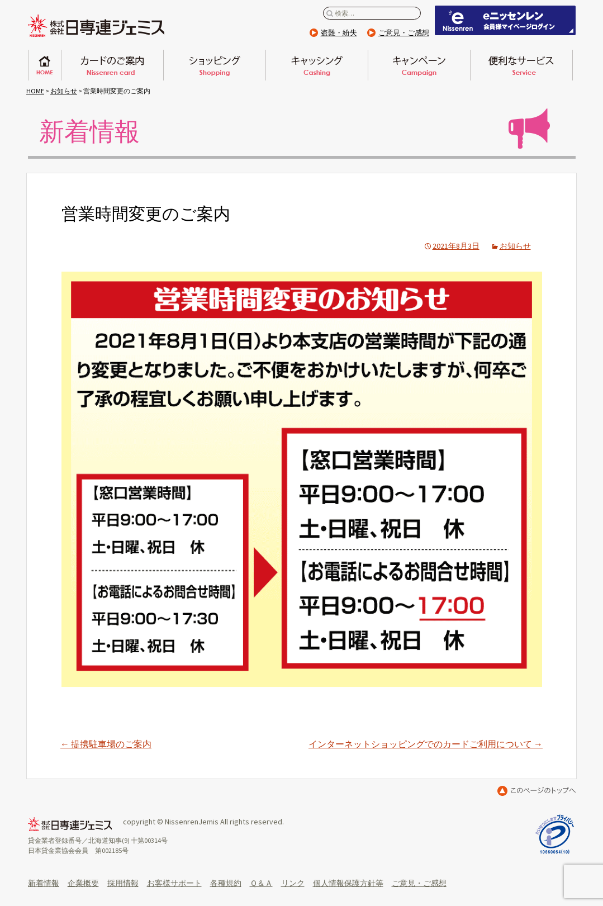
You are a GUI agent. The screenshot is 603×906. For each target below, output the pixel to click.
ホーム (44, 65)
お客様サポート (174, 883)
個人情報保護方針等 (348, 883)
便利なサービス (521, 65)
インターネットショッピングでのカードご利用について (425, 744)
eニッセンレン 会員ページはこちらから (505, 20)
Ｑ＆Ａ (261, 883)
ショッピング (214, 65)
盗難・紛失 (339, 32)
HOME (35, 91)
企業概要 (83, 883)
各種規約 (225, 883)
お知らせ (63, 91)
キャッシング (316, 65)
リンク (293, 883)
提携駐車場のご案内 (105, 744)
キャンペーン (419, 65)
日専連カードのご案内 (112, 65)
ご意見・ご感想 (403, 32)
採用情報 (123, 883)
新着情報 (43, 883)
